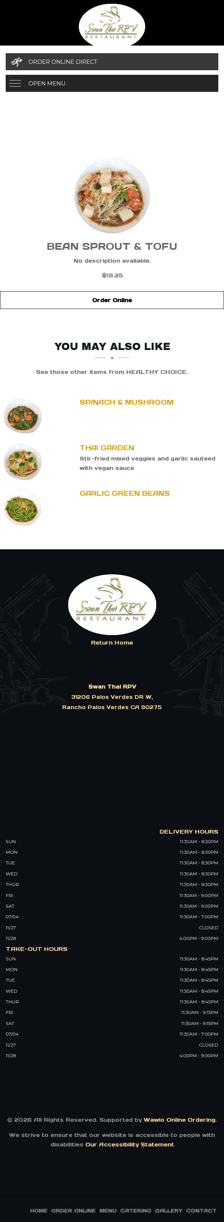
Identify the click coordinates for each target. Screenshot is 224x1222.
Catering (135, 1211)
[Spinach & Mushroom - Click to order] (24, 416)
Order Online (112, 300)
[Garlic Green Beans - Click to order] (24, 508)
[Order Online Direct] (112, 61)
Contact (201, 1211)
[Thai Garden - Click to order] (24, 462)
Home (38, 1211)
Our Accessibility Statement (128, 1144)
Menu (107, 1211)
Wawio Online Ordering (179, 1119)
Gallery (168, 1211)
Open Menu (47, 83)
